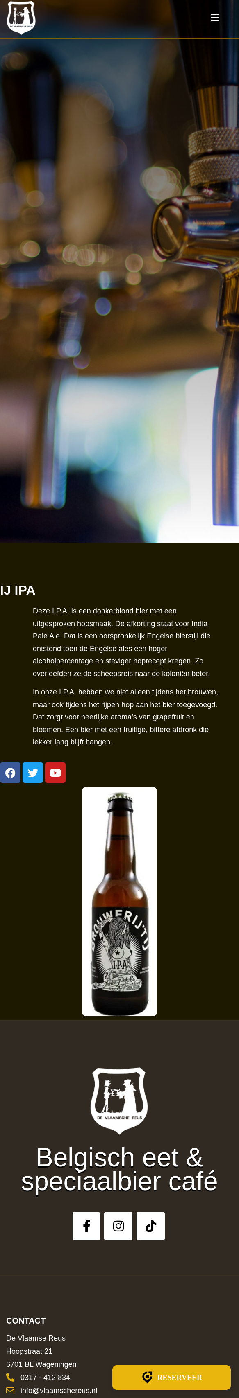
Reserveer (171, 1377)
